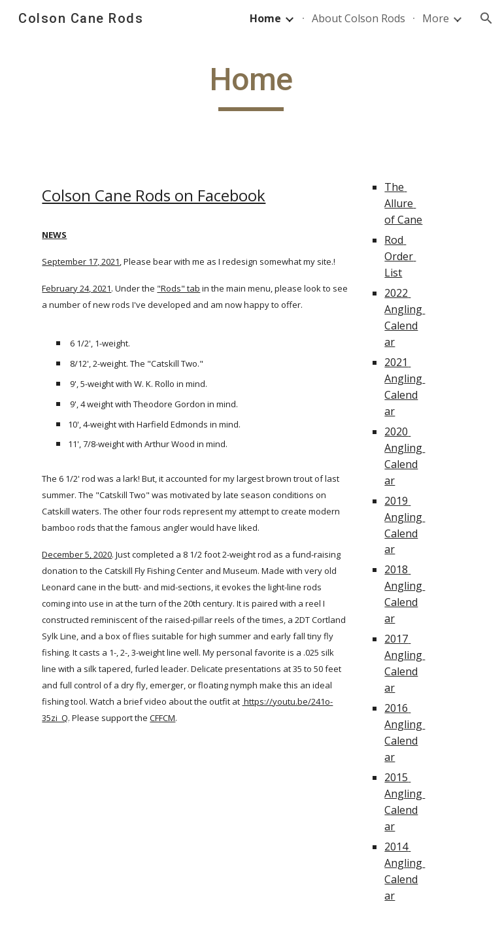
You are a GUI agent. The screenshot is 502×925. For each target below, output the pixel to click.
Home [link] (265, 18)
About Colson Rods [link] (358, 18)
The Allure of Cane (403, 203)
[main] (251, 85)
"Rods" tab (178, 288)
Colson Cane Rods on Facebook (153, 195)
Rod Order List (400, 256)
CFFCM (162, 718)
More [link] (435, 18)
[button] (486, 18)
